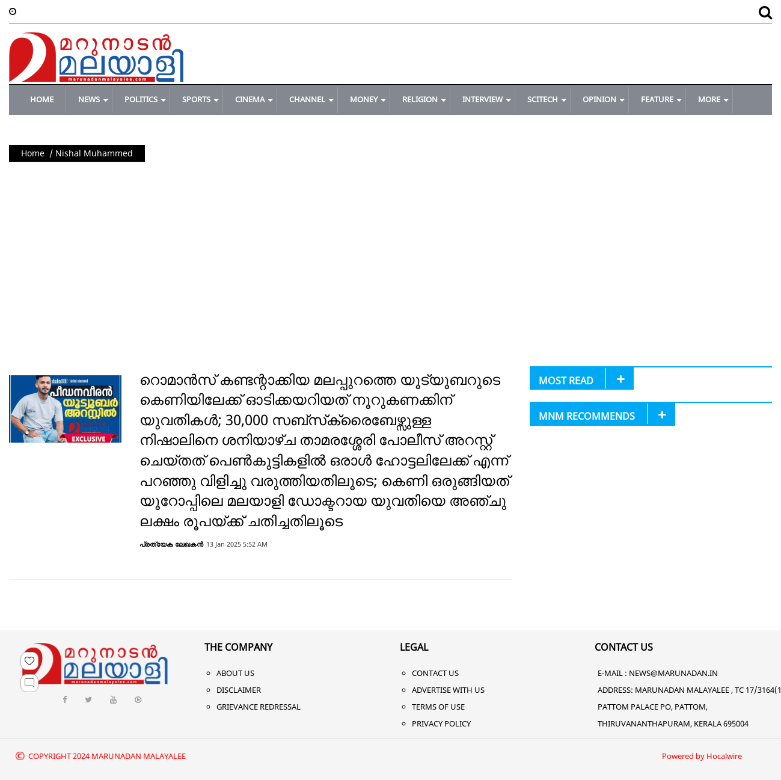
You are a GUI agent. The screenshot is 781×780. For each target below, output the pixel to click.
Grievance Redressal (258, 706)
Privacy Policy (441, 723)
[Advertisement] (391, 258)
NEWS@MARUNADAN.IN (673, 673)
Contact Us (435, 673)
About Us (235, 673)
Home (32, 153)
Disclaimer (238, 689)
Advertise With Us (448, 689)
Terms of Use (438, 706)
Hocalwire (724, 756)
